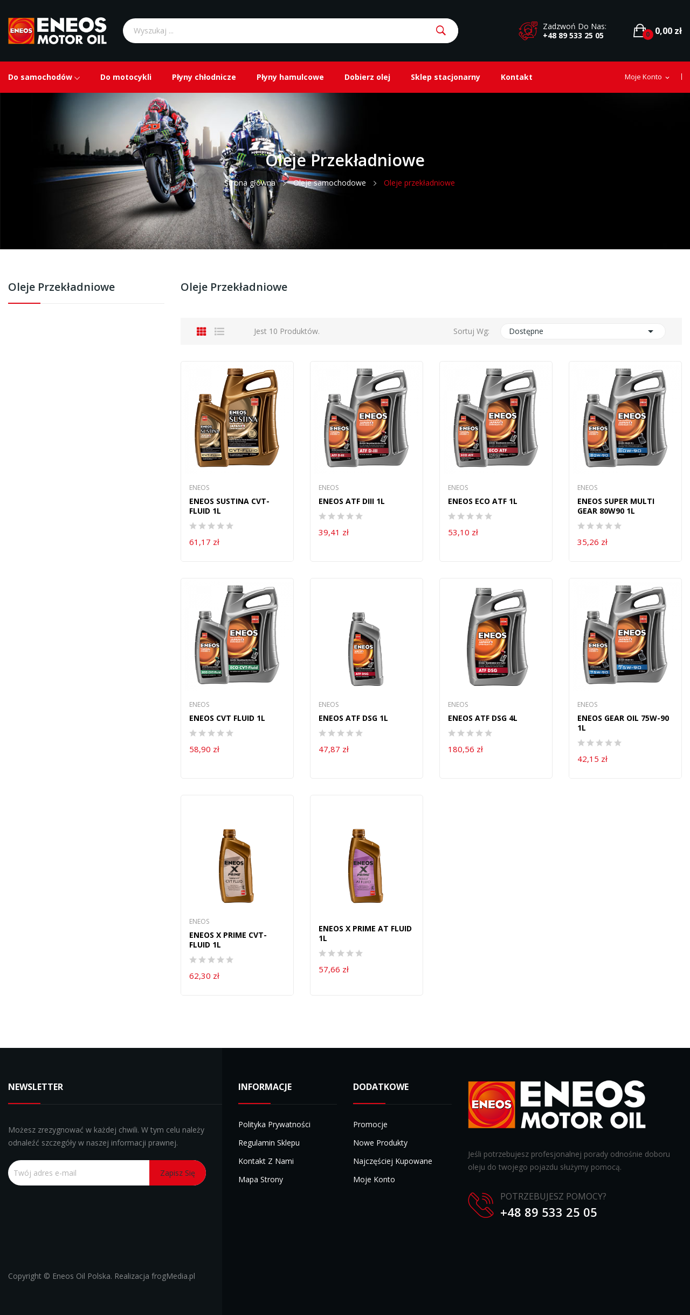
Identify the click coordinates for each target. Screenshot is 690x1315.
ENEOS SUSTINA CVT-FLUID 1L (229, 506)
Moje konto (374, 1179)
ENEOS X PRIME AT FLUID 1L (365, 933)
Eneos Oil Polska (81, 1276)
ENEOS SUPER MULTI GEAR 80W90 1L (615, 506)
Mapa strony (260, 1179)
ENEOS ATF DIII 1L (352, 501)
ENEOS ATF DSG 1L (353, 718)
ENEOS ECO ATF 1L (483, 501)
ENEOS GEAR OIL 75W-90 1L (623, 723)
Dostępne (583, 331)
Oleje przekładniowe (61, 288)
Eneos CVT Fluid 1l (227, 718)
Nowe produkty (380, 1142)
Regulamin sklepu (269, 1142)
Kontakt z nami (266, 1161)
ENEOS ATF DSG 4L (483, 718)
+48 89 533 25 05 (573, 35)
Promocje (370, 1124)
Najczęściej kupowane (392, 1161)
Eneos (199, 488)
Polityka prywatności (274, 1124)
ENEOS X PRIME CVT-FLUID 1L (228, 940)
